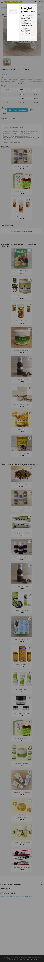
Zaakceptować (30, 37)
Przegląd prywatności (13, 11)
